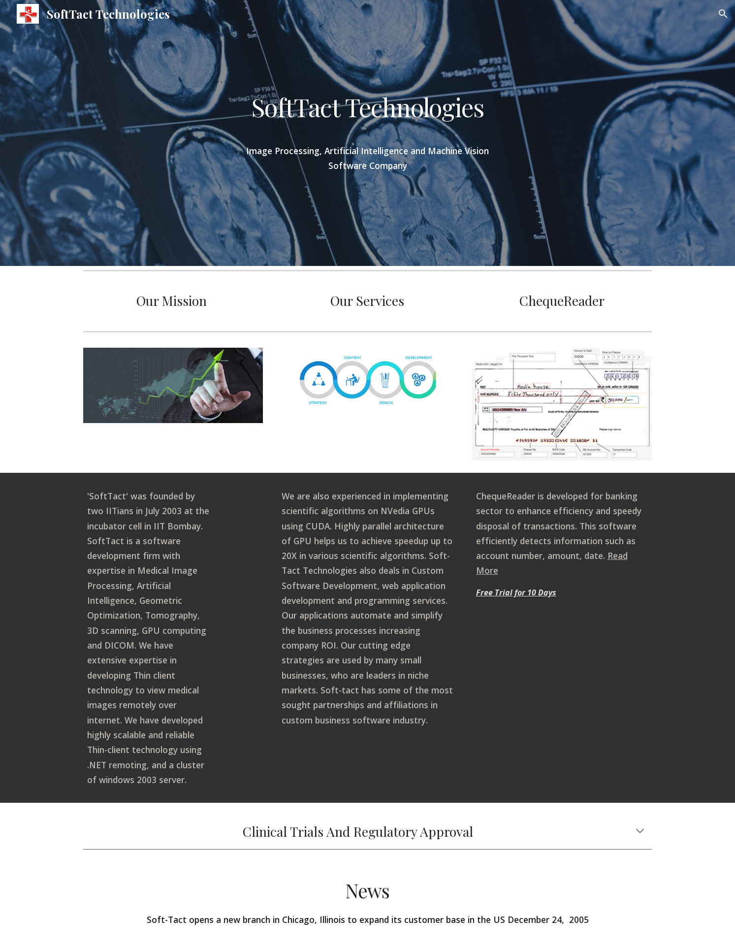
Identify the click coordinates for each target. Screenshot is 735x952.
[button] (723, 14)
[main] (367, 111)
